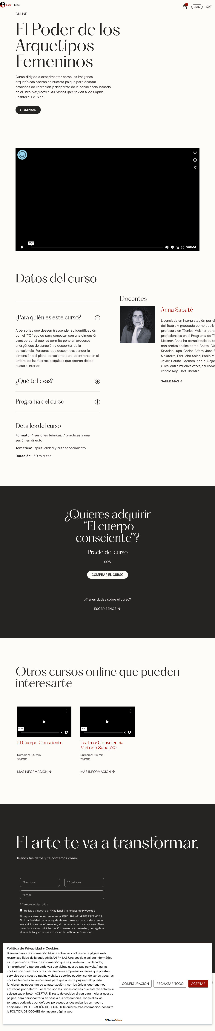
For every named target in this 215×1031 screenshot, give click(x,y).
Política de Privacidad (82, 910)
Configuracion (135, 983)
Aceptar (198, 983)
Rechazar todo (170, 983)
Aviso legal (56, 910)
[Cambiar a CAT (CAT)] (209, 6)
